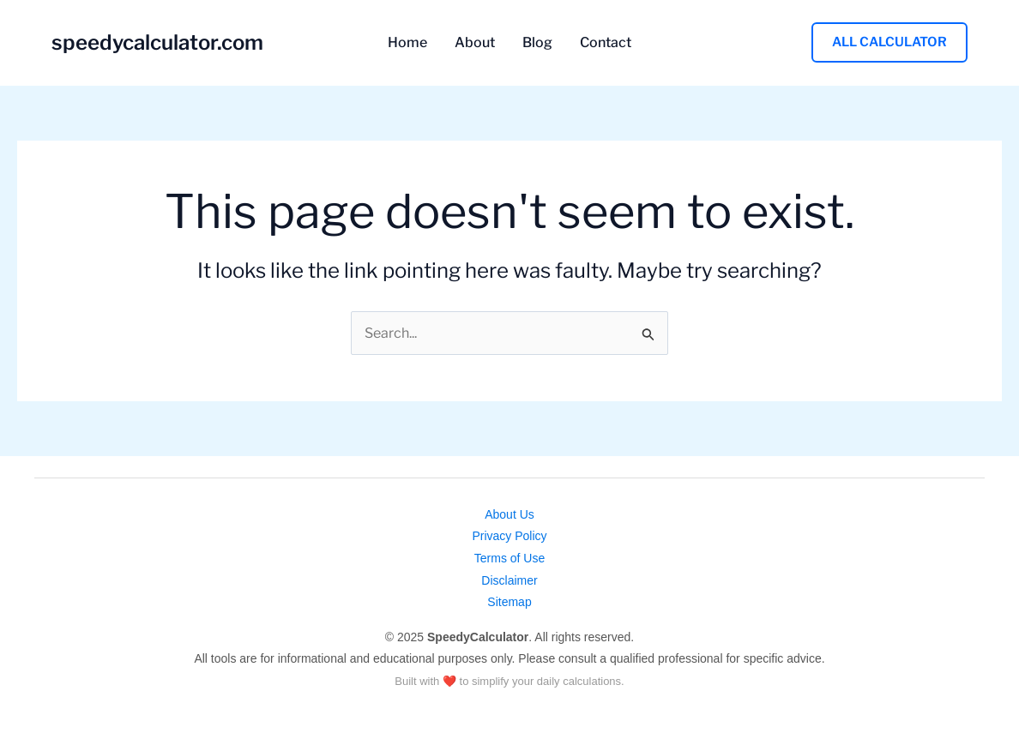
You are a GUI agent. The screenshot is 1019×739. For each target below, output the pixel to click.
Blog (537, 43)
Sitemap (509, 602)
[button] (889, 42)
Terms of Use (509, 558)
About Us (509, 514)
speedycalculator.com (157, 42)
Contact (605, 43)
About (475, 43)
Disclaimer (509, 580)
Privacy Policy (509, 536)
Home (407, 43)
